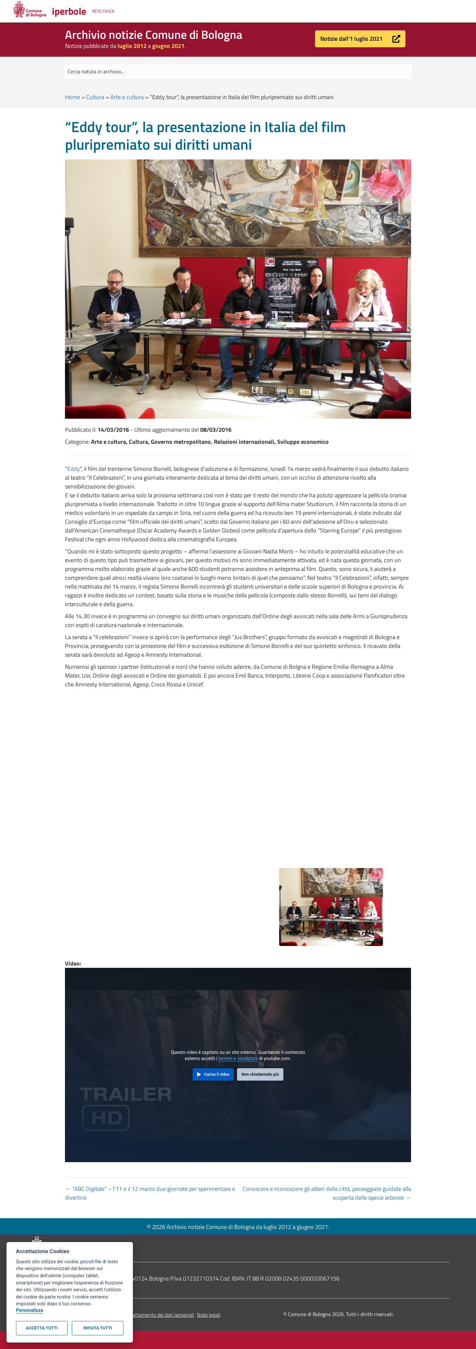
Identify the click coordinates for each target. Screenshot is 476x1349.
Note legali (208, 1315)
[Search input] (238, 71)
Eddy (73, 468)
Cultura (95, 97)
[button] (360, 38)
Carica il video (217, 1074)
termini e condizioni (238, 1058)
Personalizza (29, 1310)
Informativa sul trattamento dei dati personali (144, 1315)
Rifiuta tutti (98, 1328)
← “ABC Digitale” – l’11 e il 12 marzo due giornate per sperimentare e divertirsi (150, 1193)
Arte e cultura (127, 97)
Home (72, 97)
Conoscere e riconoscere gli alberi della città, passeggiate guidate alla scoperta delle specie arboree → (327, 1193)
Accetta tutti (41, 1328)
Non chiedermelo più (260, 1074)
